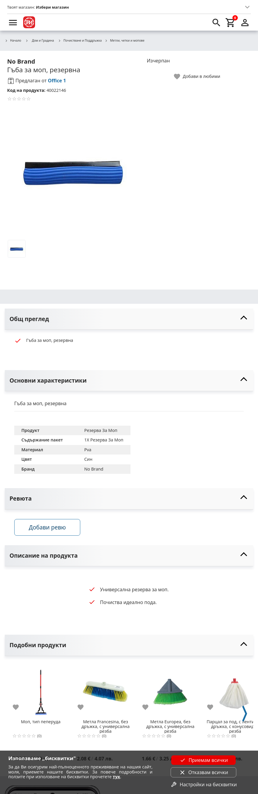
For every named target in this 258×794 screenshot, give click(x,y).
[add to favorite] (19, 707)
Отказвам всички (203, 772)
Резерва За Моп (100, 430)
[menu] (13, 22)
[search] (216, 22)
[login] (245, 22)
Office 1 (57, 80)
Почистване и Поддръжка (80, 41)
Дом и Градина (39, 40)
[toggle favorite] (197, 76)
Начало (13, 41)
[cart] (231, 22)
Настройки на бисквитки (203, 784)
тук (116, 776)
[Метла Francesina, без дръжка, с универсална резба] (105, 689)
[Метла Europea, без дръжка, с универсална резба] (170, 689)
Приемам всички (203, 760)
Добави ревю (47, 527)
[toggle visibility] (129, 319)
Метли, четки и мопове (124, 41)
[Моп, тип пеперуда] (41, 689)
